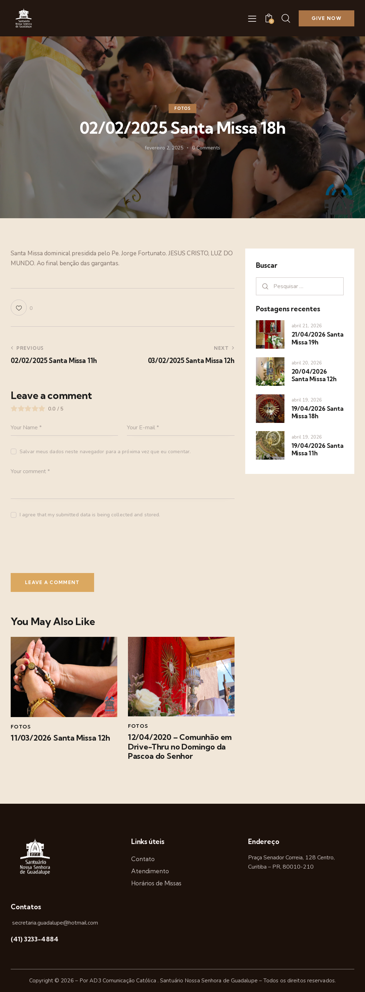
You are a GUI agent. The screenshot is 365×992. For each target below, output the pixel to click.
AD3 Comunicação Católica (123, 980)
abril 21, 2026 (307, 326)
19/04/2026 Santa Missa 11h (318, 449)
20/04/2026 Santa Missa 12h (314, 375)
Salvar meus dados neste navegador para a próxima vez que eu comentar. (105, 451)
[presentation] (59, 549)
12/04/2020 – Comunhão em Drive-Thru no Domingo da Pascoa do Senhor (180, 746)
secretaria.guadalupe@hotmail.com (54, 923)
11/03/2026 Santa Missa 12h (60, 737)
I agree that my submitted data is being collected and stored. (90, 514)
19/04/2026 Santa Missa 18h (318, 412)
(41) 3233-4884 (34, 939)
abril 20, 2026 (307, 363)
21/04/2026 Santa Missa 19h (318, 338)
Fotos (182, 108)
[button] (252, 19)
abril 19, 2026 (307, 400)
